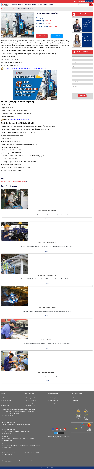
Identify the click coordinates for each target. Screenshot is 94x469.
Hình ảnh (75, 400)
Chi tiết (47, 218)
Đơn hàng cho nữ (54, 400)
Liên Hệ (51, 4)
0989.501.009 (87, 26)
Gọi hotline (57, 36)
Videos (75, 403)
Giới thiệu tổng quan (8, 397)
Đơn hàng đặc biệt (54, 403)
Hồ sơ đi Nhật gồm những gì (20, 119)
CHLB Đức (28, 4)
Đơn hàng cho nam (54, 397)
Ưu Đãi (34, 4)
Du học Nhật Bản (30, 405)
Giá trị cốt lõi (6, 405)
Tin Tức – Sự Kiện (42, 4)
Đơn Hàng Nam (11, 8)
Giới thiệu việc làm (30, 403)
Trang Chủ (4, 8)
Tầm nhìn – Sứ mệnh (8, 403)
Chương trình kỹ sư (31, 400)
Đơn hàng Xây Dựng (21, 181)
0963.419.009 (87, 41)
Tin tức (75, 397)
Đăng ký (42, 36)
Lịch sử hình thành (7, 400)
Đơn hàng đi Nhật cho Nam (8, 181)
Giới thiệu (14, 4)
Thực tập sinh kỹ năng (31, 397)
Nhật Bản (20, 4)
